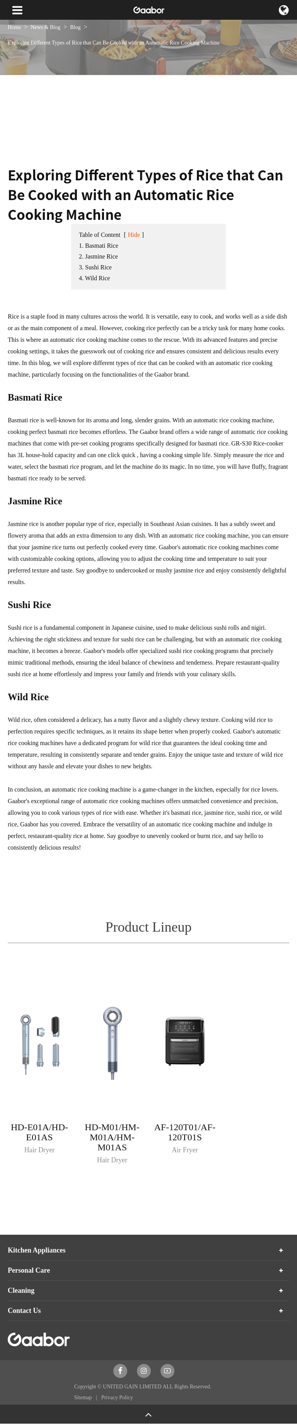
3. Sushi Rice (95, 267)
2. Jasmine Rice (98, 256)
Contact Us (24, 1310)
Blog (75, 27)
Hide (134, 234)
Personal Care (29, 1270)
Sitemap (83, 1397)
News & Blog (45, 27)
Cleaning (21, 1290)
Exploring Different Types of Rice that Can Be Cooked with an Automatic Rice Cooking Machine (114, 43)
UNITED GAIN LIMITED (132, 1387)
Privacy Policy (117, 1397)
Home (14, 27)
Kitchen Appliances (37, 1250)
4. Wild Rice (94, 278)
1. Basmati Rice (98, 245)
